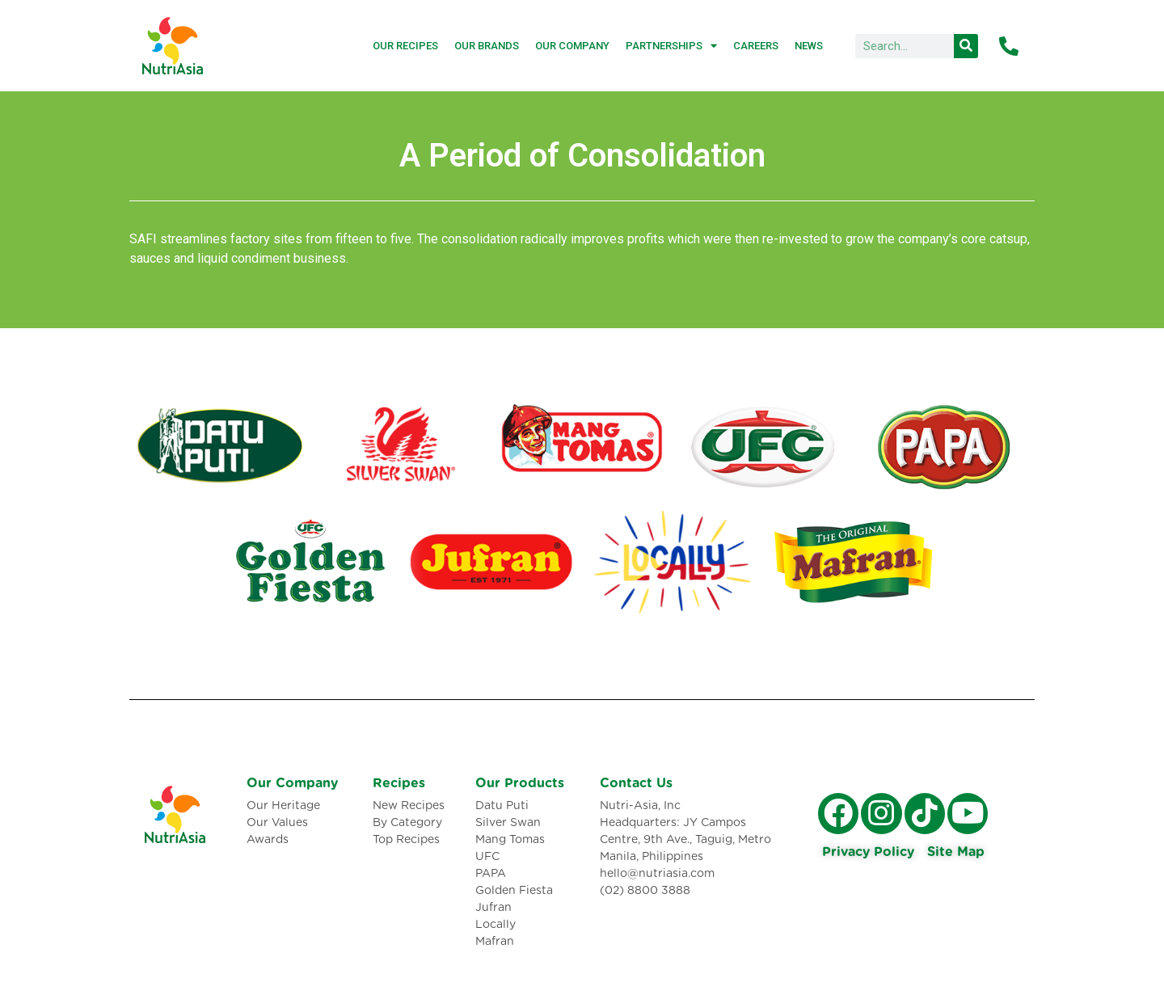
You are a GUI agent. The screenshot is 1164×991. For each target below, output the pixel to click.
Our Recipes (405, 46)
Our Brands (486, 46)
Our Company (572, 46)
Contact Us (636, 783)
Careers (755, 46)
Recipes (399, 783)
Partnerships (671, 45)
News (809, 46)
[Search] (966, 46)
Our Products (519, 783)
